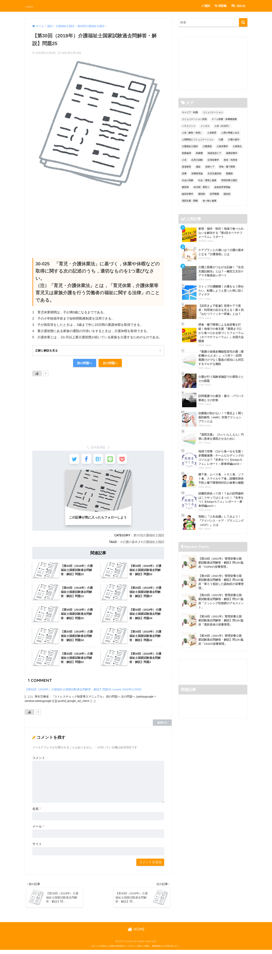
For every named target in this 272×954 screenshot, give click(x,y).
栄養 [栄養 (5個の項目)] (184, 173)
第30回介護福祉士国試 (148, 538)
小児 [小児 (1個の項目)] (184, 160)
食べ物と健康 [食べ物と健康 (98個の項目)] (209, 200)
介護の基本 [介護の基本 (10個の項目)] (233, 139)
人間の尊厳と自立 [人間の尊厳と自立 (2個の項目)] (230, 133)
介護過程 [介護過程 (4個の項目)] (207, 146)
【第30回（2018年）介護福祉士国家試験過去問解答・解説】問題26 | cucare (73, 692)
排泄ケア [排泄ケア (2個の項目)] (209, 166)
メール (38, 829)
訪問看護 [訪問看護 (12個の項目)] (214, 194)
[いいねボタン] (37, 374)
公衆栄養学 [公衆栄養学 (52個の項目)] (222, 146)
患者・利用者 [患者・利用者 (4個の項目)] (230, 160)
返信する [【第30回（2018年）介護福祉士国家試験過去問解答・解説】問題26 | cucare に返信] (162, 725)
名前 (36, 811)
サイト (37, 847)
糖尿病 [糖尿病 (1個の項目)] (185, 187)
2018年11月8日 (133, 692)
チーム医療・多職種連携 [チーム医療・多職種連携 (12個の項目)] (224, 119)
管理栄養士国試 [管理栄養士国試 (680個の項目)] (229, 180)
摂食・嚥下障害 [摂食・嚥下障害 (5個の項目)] (227, 166)
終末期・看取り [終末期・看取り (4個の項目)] (201, 187)
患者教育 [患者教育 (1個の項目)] (186, 166)
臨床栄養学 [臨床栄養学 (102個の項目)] (187, 194)
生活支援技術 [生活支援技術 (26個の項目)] (214, 173)
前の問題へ (84, 363)
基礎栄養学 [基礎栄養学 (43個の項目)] (231, 153)
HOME (136, 933)
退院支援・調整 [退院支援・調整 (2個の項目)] (190, 200)
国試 (206, 5)
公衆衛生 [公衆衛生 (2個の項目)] (237, 146)
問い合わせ (238, 5)
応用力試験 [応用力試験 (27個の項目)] (197, 160)
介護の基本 (130, 545)
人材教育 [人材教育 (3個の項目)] (211, 133)
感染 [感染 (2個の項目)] (198, 166)
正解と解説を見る (47, 350)
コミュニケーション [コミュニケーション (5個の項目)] (213, 112)
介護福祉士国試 (153, 545)
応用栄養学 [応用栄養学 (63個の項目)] (213, 160)
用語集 (221, 5)
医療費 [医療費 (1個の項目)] (199, 153)
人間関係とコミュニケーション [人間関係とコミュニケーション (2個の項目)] (198, 139)
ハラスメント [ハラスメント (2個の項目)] (189, 126)
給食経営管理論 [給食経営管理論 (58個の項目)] (222, 187)
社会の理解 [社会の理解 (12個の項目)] (187, 180)
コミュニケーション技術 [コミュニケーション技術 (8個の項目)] (194, 119)
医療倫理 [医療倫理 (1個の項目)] (186, 153)
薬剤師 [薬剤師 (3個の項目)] (201, 194)
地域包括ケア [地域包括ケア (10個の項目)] (214, 153)
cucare (33, 5)
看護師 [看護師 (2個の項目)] (229, 173)
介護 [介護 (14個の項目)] (221, 139)
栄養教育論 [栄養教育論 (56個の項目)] (197, 173)
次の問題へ (111, 363)
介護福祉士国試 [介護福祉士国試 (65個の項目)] (190, 146)
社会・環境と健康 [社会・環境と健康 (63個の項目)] (207, 180)
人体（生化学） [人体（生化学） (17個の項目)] (222, 126)
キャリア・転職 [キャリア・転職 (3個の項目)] (190, 112)
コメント (38, 760)
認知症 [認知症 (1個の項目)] (227, 194)
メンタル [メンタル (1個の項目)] (204, 126)
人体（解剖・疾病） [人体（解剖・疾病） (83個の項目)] (192, 133)
